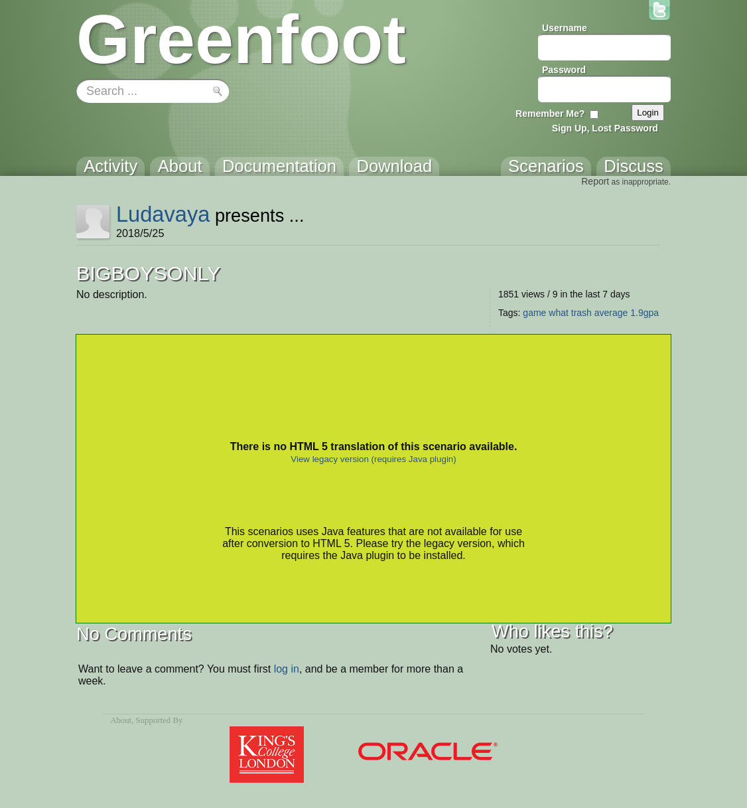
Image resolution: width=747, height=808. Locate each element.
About (120, 720)
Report (595, 181)
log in (286, 669)
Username (564, 28)
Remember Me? (549, 113)
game (534, 312)
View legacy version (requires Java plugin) (373, 459)
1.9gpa (644, 312)
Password (564, 69)
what (559, 312)
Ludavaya (163, 214)
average (611, 312)
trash (581, 312)
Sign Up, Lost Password (605, 128)
